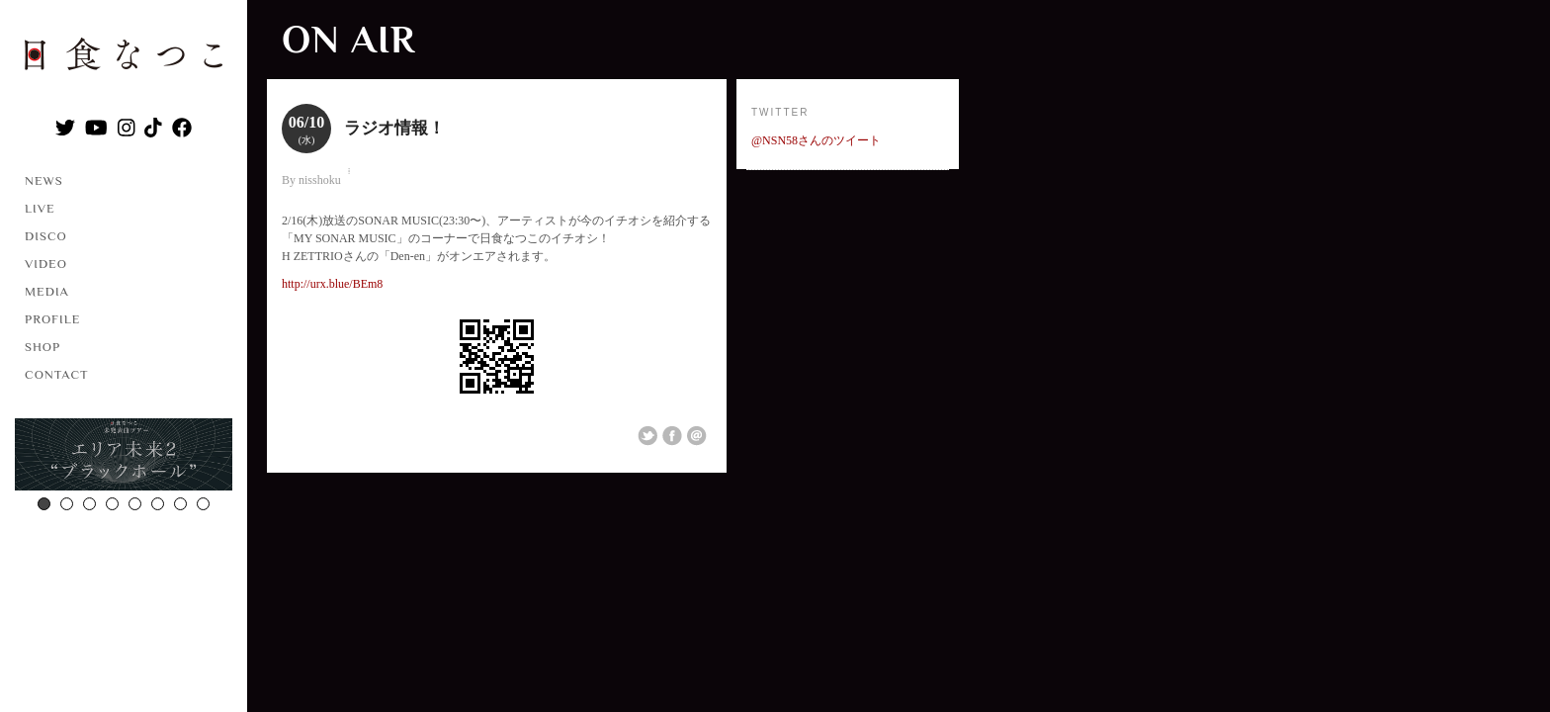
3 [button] (89, 503)
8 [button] (203, 503)
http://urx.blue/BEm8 (332, 284)
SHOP (42, 346)
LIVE (40, 208)
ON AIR (348, 39)
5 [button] (135, 503)
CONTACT (57, 374)
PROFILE (52, 319)
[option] (123, 456)
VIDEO (46, 263)
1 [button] (44, 503)
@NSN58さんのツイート (816, 140)
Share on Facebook (672, 436)
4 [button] (112, 503)
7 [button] (180, 503)
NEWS (44, 180)
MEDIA (47, 291)
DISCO (46, 235)
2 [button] (66, 503)
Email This (697, 436)
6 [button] (157, 503)
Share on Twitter (647, 436)
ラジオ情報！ (394, 128)
